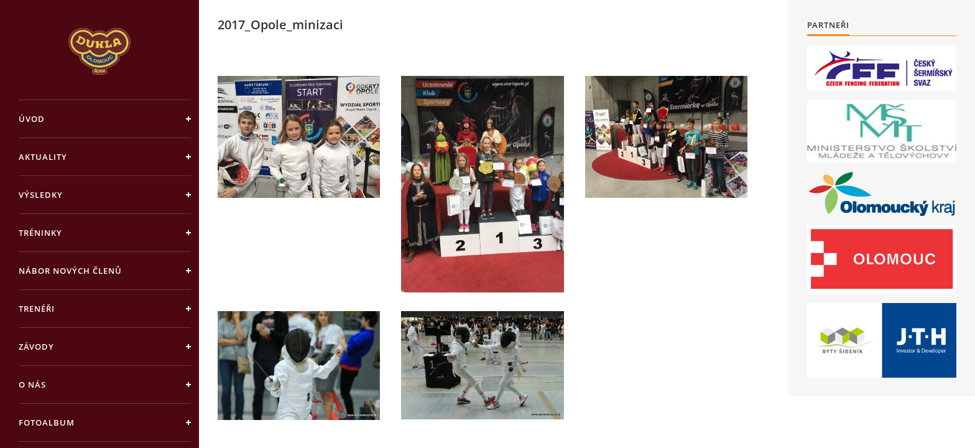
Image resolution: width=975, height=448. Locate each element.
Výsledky (41, 194)
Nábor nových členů (70, 270)
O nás (32, 384)
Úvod (32, 118)
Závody (36, 346)
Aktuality (43, 156)
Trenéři (37, 308)
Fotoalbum (47, 422)
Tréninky (40, 232)
